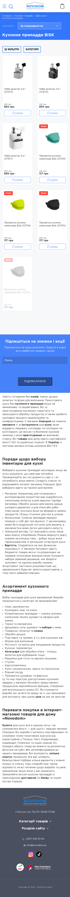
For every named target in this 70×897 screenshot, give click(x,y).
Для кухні (41, 16)
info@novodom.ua (35, 845)
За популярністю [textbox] (31, 26)
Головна (7, 16)
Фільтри (12, 49)
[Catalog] (4, 6)
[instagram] (31, 854)
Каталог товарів (24, 16)
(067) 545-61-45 (35, 839)
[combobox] (39, 25)
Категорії (32, 49)
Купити (19, 113)
